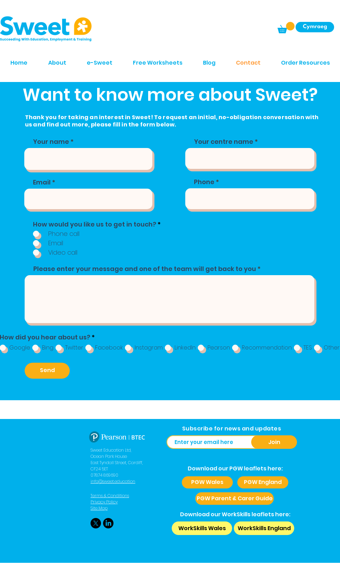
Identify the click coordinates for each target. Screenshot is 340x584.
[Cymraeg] (315, 27)
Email (42, 182)
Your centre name (223, 142)
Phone (204, 182)
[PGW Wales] (207, 482)
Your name (51, 142)
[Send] (47, 371)
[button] (286, 27)
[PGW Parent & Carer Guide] (234, 498)
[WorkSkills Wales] (202, 528)
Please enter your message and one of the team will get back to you (144, 269)
